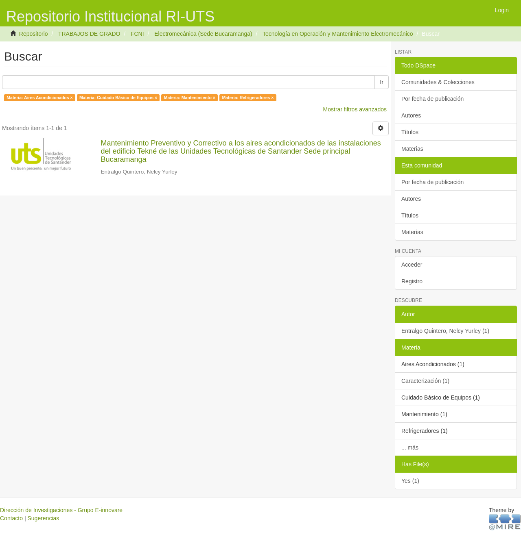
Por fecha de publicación (432, 99)
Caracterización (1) (425, 381)
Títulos (409, 132)
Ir (381, 82)
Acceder (411, 264)
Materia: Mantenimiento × (189, 97)
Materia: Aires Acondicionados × (39, 97)
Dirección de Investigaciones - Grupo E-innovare (61, 510)
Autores (411, 115)
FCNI (137, 33)
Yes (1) (410, 481)
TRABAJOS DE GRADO (89, 33)
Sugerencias (43, 518)
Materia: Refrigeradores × (248, 97)
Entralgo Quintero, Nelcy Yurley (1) (445, 331)
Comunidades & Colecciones (438, 82)
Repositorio (33, 33)
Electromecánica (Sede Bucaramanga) (203, 33)
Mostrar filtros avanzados (355, 109)
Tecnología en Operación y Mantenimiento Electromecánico (338, 33)
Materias (412, 149)
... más (409, 447)
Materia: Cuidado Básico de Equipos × (118, 97)
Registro (411, 281)
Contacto (11, 518)
